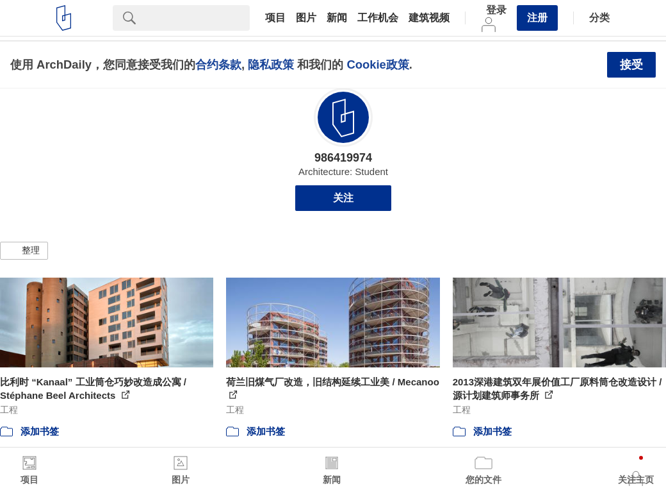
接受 (631, 64)
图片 (306, 18)
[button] (24, 251)
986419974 (343, 157)
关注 (343, 197)
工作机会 (377, 18)
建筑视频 (429, 18)
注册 (537, 17)
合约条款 (218, 64)
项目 (275, 18)
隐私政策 (271, 64)
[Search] (198, 18)
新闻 (337, 18)
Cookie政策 (377, 64)
